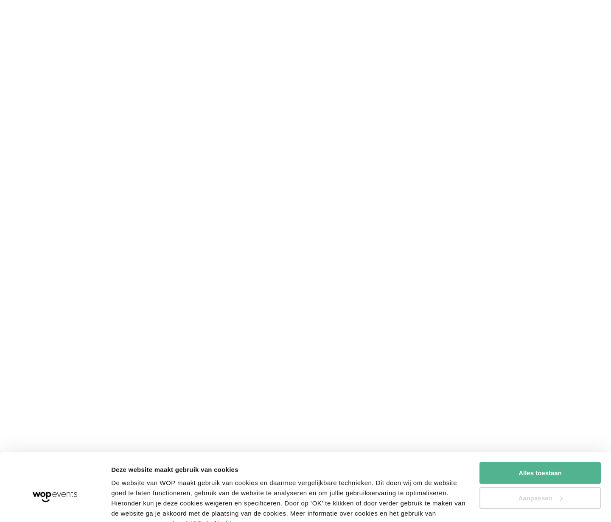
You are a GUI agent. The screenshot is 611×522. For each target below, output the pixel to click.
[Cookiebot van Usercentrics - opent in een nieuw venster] (55, 505)
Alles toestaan (540, 431)
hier (232, 482)
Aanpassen (541, 456)
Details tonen (131, 505)
